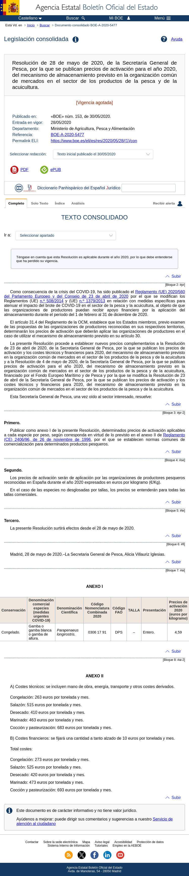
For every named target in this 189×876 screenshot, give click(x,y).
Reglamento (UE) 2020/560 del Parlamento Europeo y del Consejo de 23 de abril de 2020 (94, 294)
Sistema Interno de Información (69, 845)
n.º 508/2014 (51, 301)
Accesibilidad (123, 842)
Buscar (45, 25)
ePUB (55, 169)
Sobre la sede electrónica (60, 842)
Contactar (31, 842)
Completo (16, 203)
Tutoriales (101, 845)
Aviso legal (102, 842)
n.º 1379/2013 (92, 301)
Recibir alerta (167, 203)
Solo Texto (39, 203)
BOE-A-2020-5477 (67, 135)
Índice (60, 203)
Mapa (86, 842)
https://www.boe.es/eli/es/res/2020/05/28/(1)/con (94, 141)
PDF (24, 169)
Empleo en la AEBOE (127, 845)
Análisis (77, 203)
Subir (176, 276)
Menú (162, 18)
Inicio (31, 25)
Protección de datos (150, 842)
